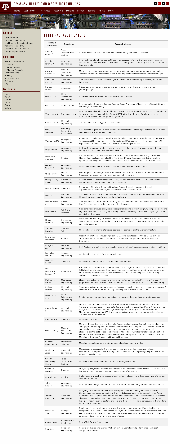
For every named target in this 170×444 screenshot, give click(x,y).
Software (9, 81)
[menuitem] (17, 10)
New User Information (14, 61)
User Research (11, 37)
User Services (30, 10)
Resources (45, 10)
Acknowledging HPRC (14, 45)
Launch (8, 94)
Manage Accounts (15, 70)
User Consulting (12, 72)
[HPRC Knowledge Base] (163, 3)
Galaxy (8, 108)
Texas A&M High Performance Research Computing (47, 4)
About (102, 10)
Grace (7, 102)
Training (91, 10)
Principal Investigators (15, 40)
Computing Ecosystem (15, 51)
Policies (70, 10)
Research (58, 10)
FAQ (6, 83)
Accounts (9, 64)
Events (80, 10)
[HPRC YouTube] (159, 3)
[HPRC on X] (155, 3)
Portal (111, 10)
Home (17, 10)
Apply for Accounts (15, 67)
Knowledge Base (12, 78)
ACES (7, 96)
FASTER (8, 99)
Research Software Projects (17, 48)
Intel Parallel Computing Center (19, 43)
